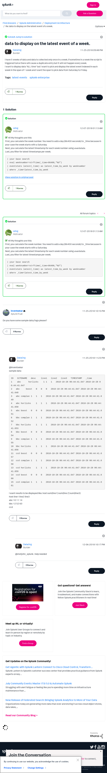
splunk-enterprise (40, 77)
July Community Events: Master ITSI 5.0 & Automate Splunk (39, 683)
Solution (11, 118)
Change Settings (36, 768)
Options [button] (98, 26)
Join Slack (79, 605)
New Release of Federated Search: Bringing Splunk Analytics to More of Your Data (51, 699)
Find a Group (27, 643)
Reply (94, 97)
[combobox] (37, 13)
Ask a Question (89, 13)
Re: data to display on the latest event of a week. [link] (29, 26)
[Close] (77, 760)
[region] (40, 764)
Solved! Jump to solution (20, 36)
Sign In (93, 5)
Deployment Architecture (57, 23)
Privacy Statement (13, 768)
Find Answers (9, 23)
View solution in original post (19, 177)
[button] (101, 37)
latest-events (19, 77)
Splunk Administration (30, 23)
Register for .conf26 (27, 607)
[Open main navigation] (103, 4)
